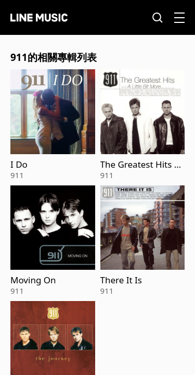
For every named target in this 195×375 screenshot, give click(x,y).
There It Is (121, 280)
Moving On (33, 280)
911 (17, 175)
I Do (19, 164)
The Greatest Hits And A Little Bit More (140, 164)
